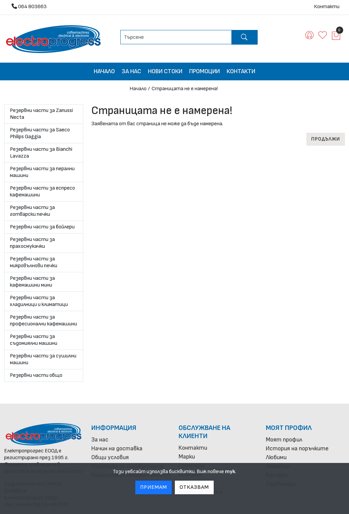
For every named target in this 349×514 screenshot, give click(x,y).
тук (230, 471)
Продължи (325, 139)
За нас (131, 71)
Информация (113, 428)
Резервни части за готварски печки (32, 211)
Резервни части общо (36, 375)
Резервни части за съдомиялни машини (33, 340)
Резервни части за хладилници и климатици (39, 301)
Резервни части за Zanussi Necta (41, 114)
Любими (276, 457)
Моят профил (289, 428)
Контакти (326, 6)
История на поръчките (297, 448)
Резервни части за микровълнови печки (33, 262)
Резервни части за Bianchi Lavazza (41, 152)
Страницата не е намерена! (185, 88)
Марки (187, 456)
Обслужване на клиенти (204, 432)
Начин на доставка (116, 448)
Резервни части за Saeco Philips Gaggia (40, 133)
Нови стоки (165, 71)
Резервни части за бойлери (42, 227)
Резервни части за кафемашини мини (32, 281)
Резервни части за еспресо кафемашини (42, 191)
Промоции (204, 71)
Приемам (153, 487)
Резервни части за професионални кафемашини (43, 320)
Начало (104, 71)
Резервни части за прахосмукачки (32, 243)
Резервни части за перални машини (42, 172)
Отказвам (194, 487)
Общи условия (110, 457)
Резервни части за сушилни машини (43, 359)
